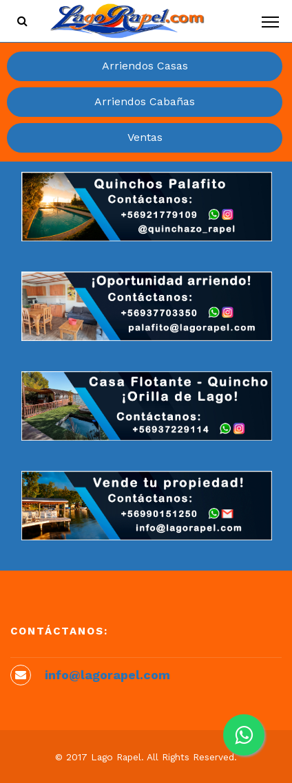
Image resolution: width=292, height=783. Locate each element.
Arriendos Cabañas (144, 101)
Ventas (145, 137)
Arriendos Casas (145, 65)
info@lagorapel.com (107, 675)
